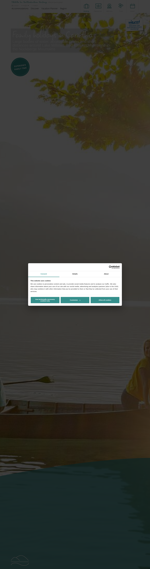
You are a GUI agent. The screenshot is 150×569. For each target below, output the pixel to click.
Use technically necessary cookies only (45, 300)
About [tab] (106, 274)
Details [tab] (75, 274)
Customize (75, 300)
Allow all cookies (105, 300)
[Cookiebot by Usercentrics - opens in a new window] (110, 267)
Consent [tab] (44, 274)
